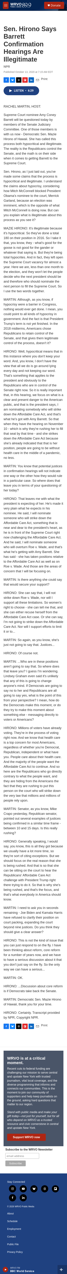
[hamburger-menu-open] (6, 5)
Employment (14, 1229)
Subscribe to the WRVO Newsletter (29, 1149)
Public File (13, 1244)
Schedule (12, 1221)
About (10, 1213)
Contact (11, 1236)
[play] (5, 1269)
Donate (56, 5)
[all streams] (62, 1269)
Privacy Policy (15, 1252)
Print (44, 79)
